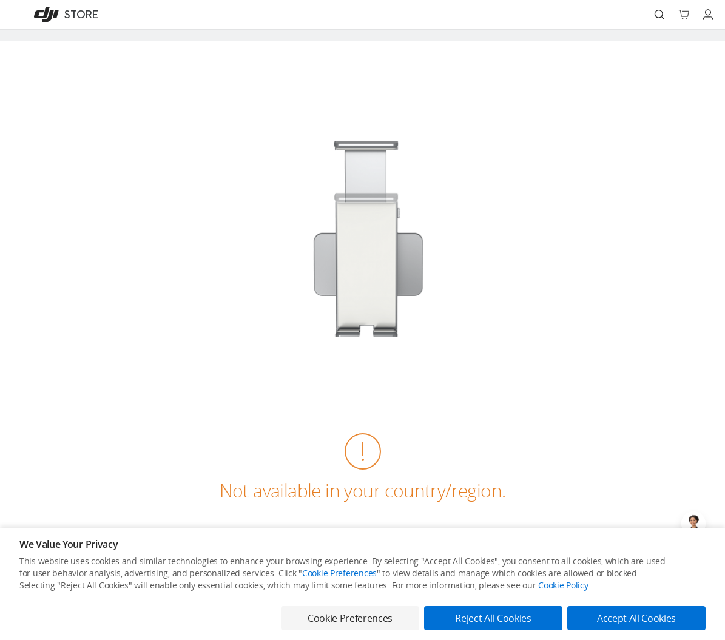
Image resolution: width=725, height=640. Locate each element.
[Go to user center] (708, 14)
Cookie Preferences (339, 573)
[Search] (659, 14)
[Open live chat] (693, 523)
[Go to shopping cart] (684, 14)
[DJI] (63, 14)
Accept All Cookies (636, 618)
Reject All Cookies (493, 618)
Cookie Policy (563, 585)
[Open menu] (17, 14)
